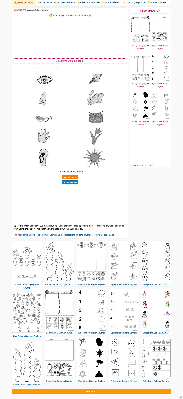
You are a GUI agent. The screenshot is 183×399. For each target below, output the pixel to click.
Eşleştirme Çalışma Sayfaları (37, 10)
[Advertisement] (70, 38)
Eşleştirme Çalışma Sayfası (59, 333)
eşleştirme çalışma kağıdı (50, 235)
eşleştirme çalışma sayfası (78, 235)
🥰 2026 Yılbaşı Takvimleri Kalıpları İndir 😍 (70, 15)
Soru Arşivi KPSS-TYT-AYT (142, 165)
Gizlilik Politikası (92, 398)
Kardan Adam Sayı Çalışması (27, 384)
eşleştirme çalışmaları (104, 235)
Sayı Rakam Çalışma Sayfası (27, 336)
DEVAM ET (91, 392)
